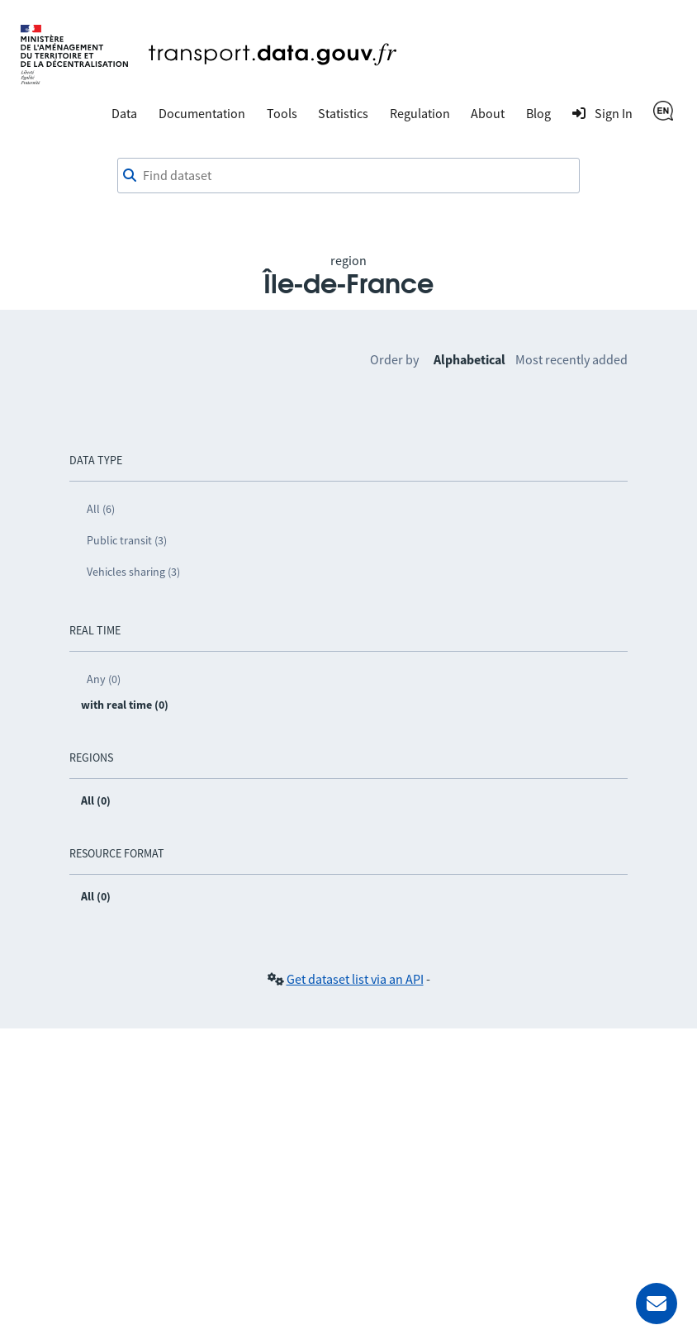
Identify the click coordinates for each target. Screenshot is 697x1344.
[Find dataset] (348, 176)
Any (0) (104, 679)
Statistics (343, 113)
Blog (538, 113)
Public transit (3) (127, 540)
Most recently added (571, 359)
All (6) (101, 508)
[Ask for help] (656, 1303)
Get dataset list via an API (355, 979)
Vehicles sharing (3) (133, 571)
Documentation (202, 113)
